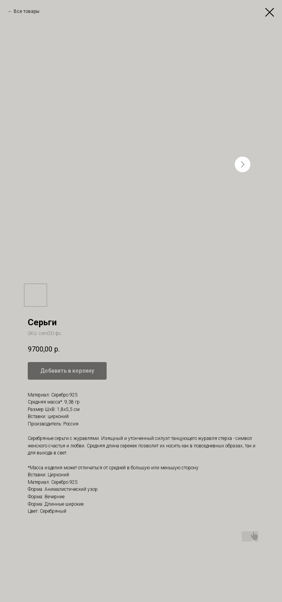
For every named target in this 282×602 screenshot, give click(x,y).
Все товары (26, 11)
